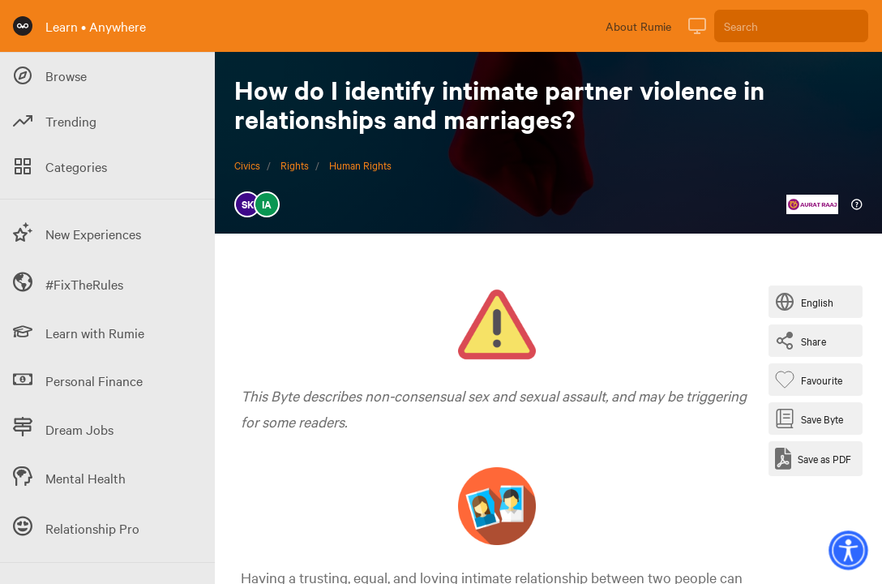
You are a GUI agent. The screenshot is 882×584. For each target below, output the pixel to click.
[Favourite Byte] (812, 379)
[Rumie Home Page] (22, 26)
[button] (847, 549)
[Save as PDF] (813, 459)
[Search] (791, 26)
